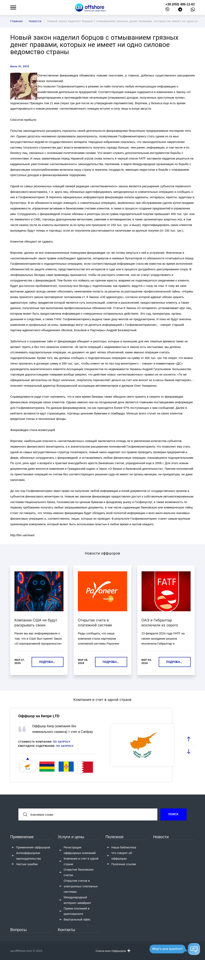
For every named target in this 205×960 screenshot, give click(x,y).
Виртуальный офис (77, 919)
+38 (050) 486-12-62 (180, 4)
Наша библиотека (123, 847)
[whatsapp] (193, 10)
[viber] (167, 10)
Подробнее (47, 662)
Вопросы (18, 929)
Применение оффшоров (33, 847)
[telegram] (180, 10)
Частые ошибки (27, 864)
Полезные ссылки (123, 864)
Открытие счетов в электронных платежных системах (81, 886)
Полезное (115, 837)
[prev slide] (189, 739)
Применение (22, 837)
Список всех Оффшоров (113, 950)
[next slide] (189, 751)
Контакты (66, 929)
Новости (161, 837)
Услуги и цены (71, 837)
